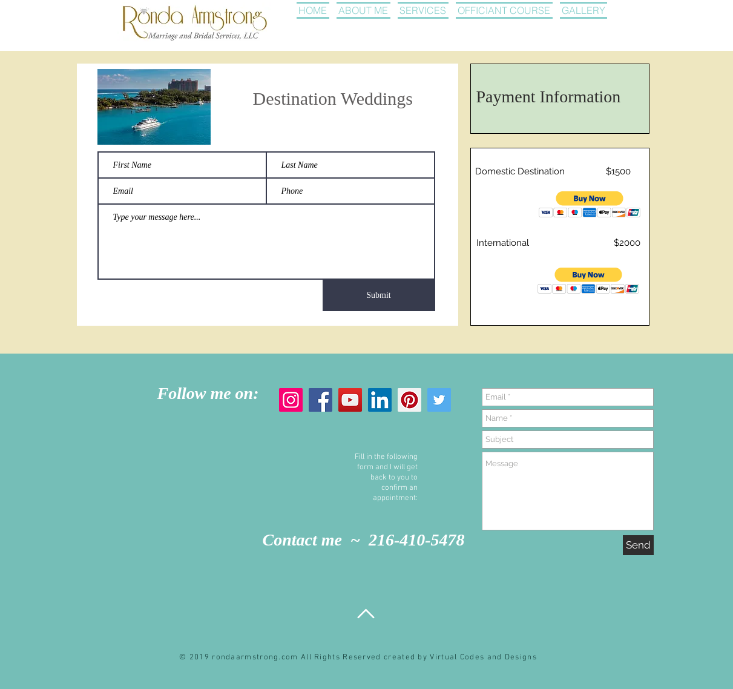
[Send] (638, 545)
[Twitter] (439, 400)
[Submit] (379, 295)
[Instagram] (291, 400)
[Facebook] (320, 400)
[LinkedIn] (380, 400)
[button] (590, 204)
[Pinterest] (409, 400)
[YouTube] (350, 400)
